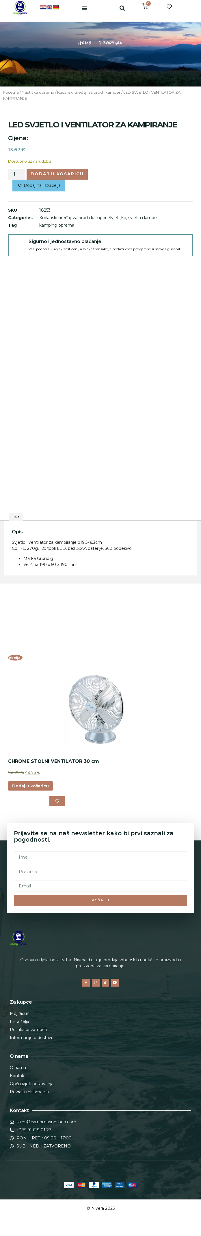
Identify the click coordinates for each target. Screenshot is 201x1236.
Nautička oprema (38, 92)
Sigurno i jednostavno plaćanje (65, 241)
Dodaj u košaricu (57, 173)
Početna (11, 92)
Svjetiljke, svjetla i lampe (133, 217)
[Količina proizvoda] (16, 174)
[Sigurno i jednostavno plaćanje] (18, 244)
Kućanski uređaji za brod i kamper (88, 92)
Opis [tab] (15, 517)
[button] (84, 8)
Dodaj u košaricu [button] (30, 786)
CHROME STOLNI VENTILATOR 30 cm (53, 761)
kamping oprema (56, 225)
